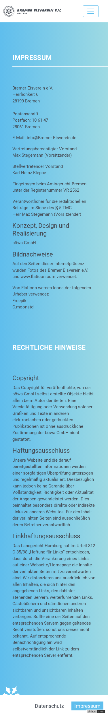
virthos (92, 711)
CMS (101, 711)
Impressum (87, 706)
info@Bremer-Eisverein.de (51, 137)
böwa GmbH (24, 242)
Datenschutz (49, 706)
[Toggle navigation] (91, 11)
